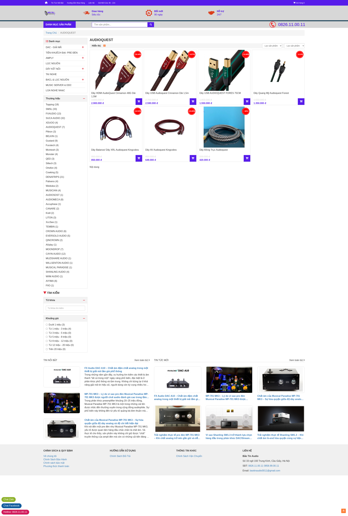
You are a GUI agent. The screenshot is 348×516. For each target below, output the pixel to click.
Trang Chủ (51, 33)
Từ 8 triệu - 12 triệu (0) (59, 341)
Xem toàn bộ (142, 360)
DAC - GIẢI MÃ (54, 47)
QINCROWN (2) (54, 240)
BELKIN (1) (52, 136)
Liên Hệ (91, 3)
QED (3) (50, 159)
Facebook (12, 505)
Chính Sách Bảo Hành (55, 459)
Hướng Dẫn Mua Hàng (76, 3)
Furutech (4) (52, 145)
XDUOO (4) (52, 122)
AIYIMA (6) (51, 281)
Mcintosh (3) (52, 150)
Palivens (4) (52, 181)
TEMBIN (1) (52, 226)
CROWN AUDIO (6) (56, 231)
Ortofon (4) (51, 168)
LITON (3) (51, 217)
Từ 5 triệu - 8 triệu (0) (58, 337)
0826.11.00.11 (291, 24)
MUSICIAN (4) (53, 190)
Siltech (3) (51, 163)
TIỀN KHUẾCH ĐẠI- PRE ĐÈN (61, 52)
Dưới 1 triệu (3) (55, 324)
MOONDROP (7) (54, 249)
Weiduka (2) (52, 186)
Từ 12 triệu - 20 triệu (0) (60, 345)
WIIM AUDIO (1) (54, 276)
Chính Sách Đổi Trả (120, 456)
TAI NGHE (51, 74)
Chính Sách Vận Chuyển (189, 456)
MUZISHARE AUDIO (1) (58, 258)
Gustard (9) (52, 140)
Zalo (9, 499)
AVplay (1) (51, 244)
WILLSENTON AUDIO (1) (59, 263)
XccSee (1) (51, 222)
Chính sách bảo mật (53, 463)
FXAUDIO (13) (53, 113)
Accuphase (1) (53, 204)
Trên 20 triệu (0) (55, 349)
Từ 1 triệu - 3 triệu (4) (58, 329)
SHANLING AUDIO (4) (57, 272)
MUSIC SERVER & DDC (59, 85)
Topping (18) (52, 104)
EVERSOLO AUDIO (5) (58, 236)
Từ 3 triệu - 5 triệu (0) (58, 333)
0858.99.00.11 (271, 466)
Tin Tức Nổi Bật (57, 3)
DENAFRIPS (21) (55, 177)
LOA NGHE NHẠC (55, 90)
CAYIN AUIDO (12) (56, 254)
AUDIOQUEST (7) (55, 127)
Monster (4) (52, 154)
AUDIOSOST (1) (54, 195)
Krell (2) (50, 213)
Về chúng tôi (49, 456)
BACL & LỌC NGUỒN (57, 79)
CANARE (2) (52, 208)
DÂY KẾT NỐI (53, 69)
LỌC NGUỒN (53, 63)
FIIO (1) (50, 285)
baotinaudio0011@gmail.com (265, 470)
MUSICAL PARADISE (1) (59, 267)
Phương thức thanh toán (56, 466)
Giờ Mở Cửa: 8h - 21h (106, 3)
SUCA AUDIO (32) (55, 118)
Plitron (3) (51, 131)
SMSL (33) (51, 109)
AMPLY (50, 58)
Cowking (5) (52, 172)
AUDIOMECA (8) (54, 199)
